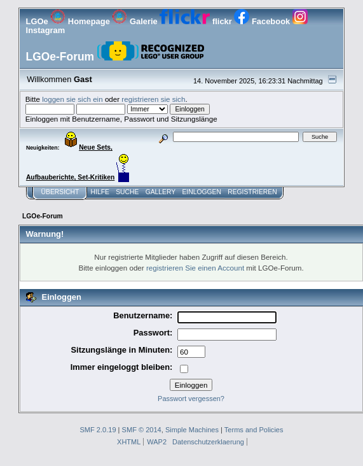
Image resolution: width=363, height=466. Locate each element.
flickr (197, 21)
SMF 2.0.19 (97, 430)
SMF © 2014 (141, 430)
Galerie (136, 21)
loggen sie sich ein (72, 99)
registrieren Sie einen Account (195, 268)
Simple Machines (192, 430)
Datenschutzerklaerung (208, 442)
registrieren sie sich (153, 99)
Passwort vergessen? (191, 398)
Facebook (263, 21)
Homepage (81, 21)
